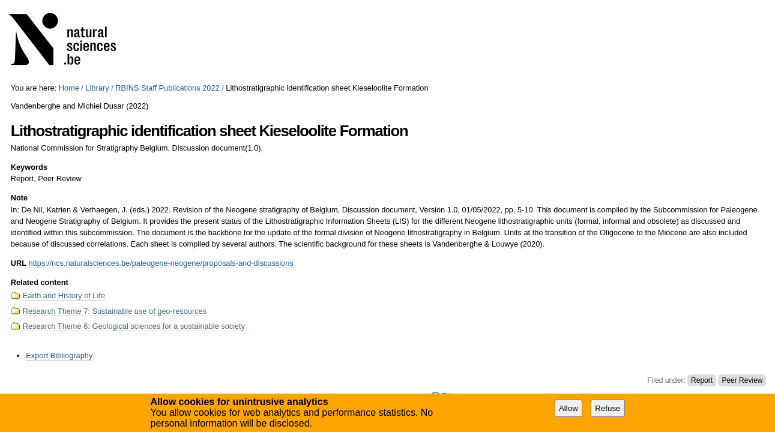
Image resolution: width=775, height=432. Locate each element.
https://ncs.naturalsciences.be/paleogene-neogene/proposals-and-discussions (161, 263)
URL (18, 263)
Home (69, 87)
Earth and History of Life (64, 295)
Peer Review (742, 380)
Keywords (29, 167)
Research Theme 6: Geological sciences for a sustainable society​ (134, 326)
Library (97, 87)
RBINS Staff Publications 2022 (167, 87)
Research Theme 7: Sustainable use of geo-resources (115, 311)
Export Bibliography (59, 355)
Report (702, 380)
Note (19, 197)
